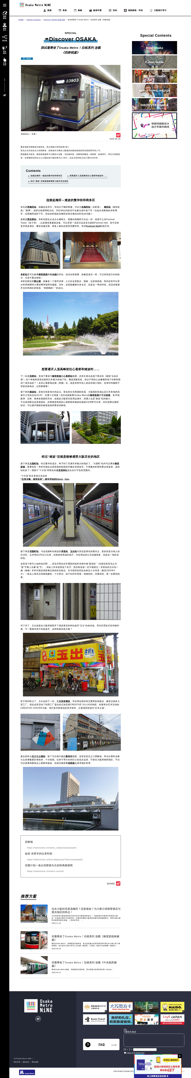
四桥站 (33, 376)
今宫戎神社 (61, 470)
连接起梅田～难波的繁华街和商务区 (46, 176)
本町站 (24, 274)
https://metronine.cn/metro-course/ (45, 871)
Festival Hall (93, 226)
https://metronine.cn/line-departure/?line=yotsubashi (55, 859)
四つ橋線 (27, 59)
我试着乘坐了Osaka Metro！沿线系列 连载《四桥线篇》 (90, 20)
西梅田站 (31, 207)
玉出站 (73, 551)
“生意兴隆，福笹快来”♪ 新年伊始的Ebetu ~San (45, 479)
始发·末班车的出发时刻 (38, 853)
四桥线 (71, 763)
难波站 (33, 392)
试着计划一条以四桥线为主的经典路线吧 (49, 865)
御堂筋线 (43, 274)
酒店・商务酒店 (72, 905)
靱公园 (37, 281)
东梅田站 (85, 207)
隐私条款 (26, 1062)
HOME (21, 20)
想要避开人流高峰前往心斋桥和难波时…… (88, 176)
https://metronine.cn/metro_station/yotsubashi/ (52, 848)
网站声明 (17, 1062)
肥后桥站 (31, 219)
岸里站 (64, 551)
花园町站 (34, 551)
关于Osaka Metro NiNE (22, 1058)
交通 (34, 134)
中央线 (53, 274)
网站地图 (35, 1062)
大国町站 (34, 463)
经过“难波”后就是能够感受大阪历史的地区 (49, 181)
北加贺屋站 (64, 701)
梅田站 (107, 207)
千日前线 (105, 395)
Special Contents (34, 20)
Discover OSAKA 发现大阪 (54, 20)
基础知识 (25, 134)
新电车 (69, 756)
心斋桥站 (67, 376)
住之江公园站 (38, 756)
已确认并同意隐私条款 (135, 1053)
